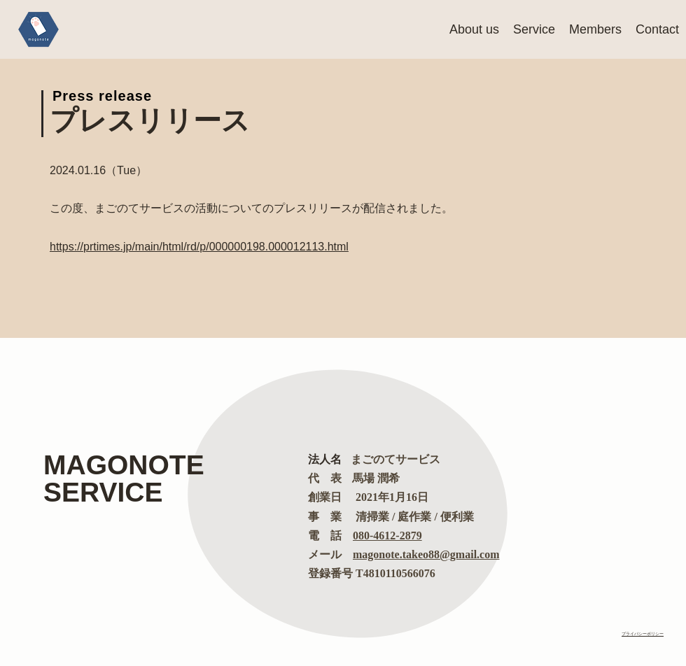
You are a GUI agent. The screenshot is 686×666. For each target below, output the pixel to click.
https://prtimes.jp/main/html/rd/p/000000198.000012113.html (199, 247)
